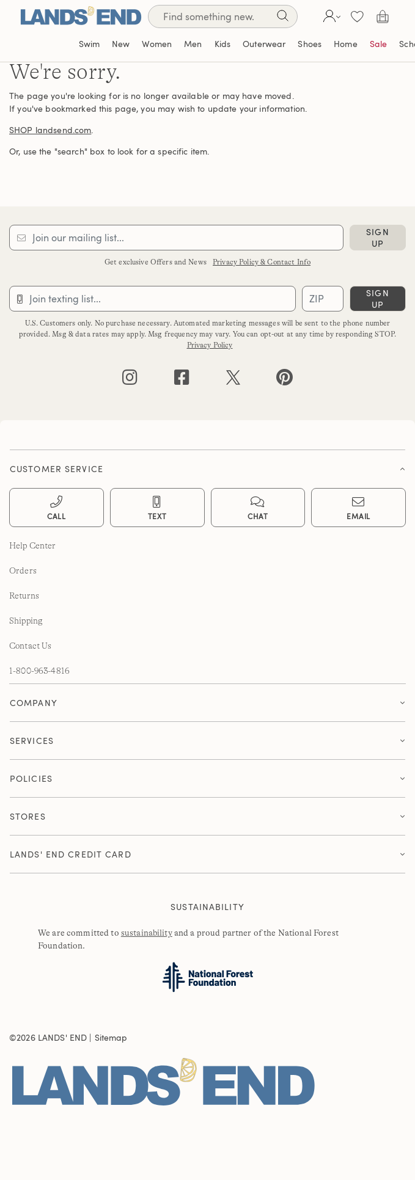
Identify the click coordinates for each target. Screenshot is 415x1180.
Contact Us (30, 645)
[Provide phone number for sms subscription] (152, 298)
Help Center (32, 545)
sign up (377, 237)
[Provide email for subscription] (176, 237)
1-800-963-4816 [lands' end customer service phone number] (39, 671)
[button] (330, 16)
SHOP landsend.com (50, 130)
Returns (24, 595)
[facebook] (181, 380)
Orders (23, 570)
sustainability (146, 933)
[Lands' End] (81, 16)
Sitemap (111, 1037)
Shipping (26, 620)
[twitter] (233, 380)
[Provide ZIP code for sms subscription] (322, 298)
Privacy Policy (210, 345)
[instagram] (130, 380)
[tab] (207, 466)
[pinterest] (284, 380)
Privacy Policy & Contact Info (261, 262)
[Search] (282, 18)
